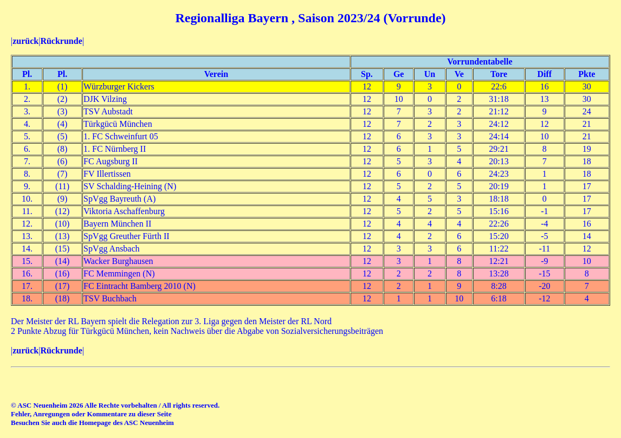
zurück (25, 41)
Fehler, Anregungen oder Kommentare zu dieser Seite (91, 414)
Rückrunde (61, 41)
